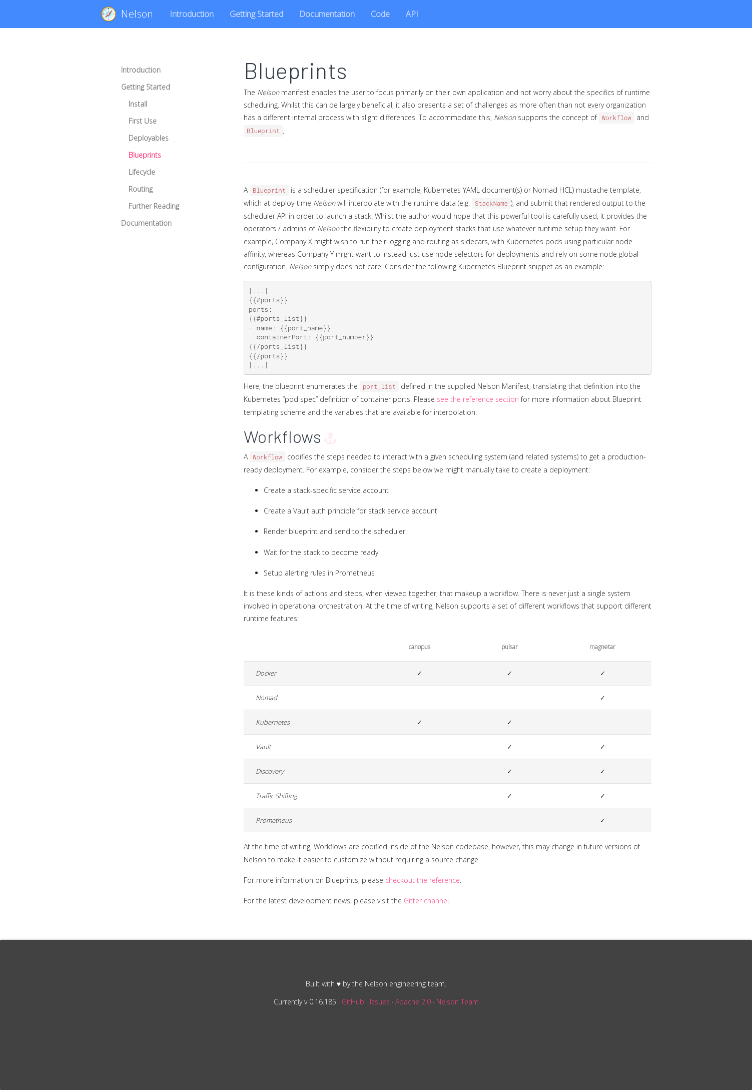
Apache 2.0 (413, 1001)
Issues (380, 1001)
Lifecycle (142, 172)
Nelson (127, 14)
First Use (143, 121)
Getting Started (256, 14)
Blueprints (145, 155)
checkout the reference (422, 880)
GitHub (353, 1001)
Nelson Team (457, 1001)
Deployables (149, 138)
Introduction (192, 14)
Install (138, 104)
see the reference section (478, 399)
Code (380, 14)
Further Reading (154, 206)
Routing (141, 189)
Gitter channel (426, 900)
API (412, 14)
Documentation (327, 14)
